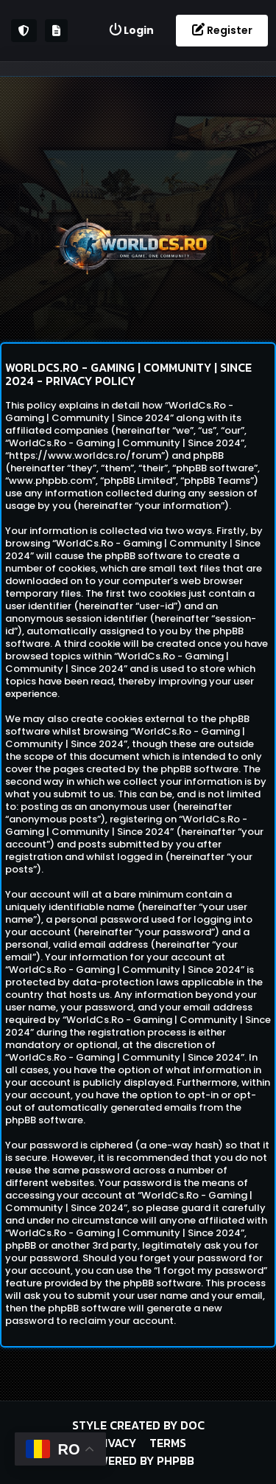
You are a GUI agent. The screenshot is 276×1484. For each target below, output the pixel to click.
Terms (167, 1443)
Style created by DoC (138, 1425)
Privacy (113, 1443)
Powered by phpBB (138, 1460)
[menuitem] (131, 30)
